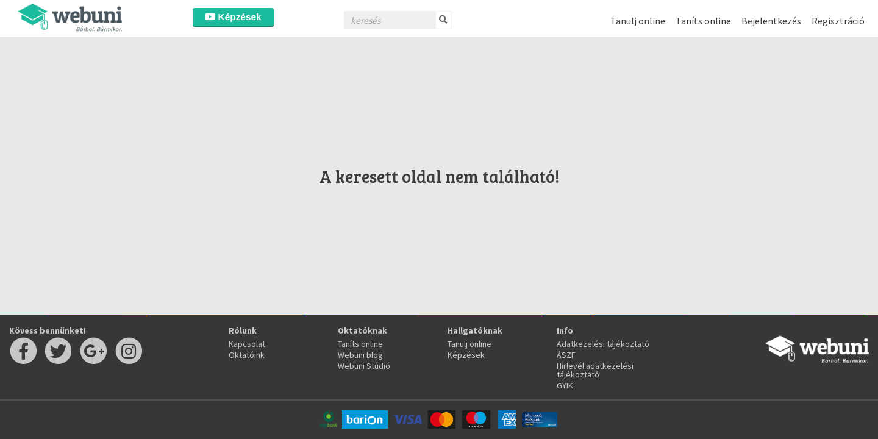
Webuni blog (360, 354)
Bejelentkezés (771, 21)
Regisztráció (838, 21)
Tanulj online (637, 21)
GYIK (565, 385)
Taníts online (703, 21)
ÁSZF (566, 354)
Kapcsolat (247, 343)
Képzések (233, 17)
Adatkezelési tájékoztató (603, 343)
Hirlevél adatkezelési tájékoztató (595, 370)
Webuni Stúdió (364, 365)
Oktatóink (247, 354)
